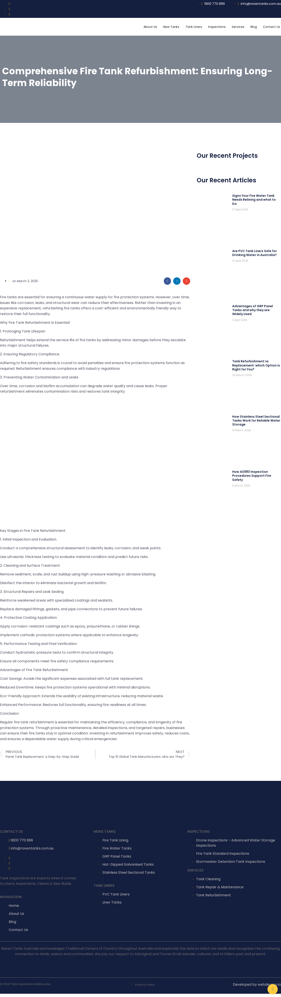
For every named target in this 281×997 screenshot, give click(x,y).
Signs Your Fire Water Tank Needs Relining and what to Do (254, 199)
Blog (254, 27)
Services (238, 27)
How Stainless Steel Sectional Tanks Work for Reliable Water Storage (256, 420)
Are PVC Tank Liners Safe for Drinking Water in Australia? (254, 253)
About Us (150, 27)
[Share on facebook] (167, 281)
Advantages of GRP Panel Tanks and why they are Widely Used (252, 310)
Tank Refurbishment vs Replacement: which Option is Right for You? (256, 365)
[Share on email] (186, 281)
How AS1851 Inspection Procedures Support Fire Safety (251, 476)
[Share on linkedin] (177, 281)
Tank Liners (193, 27)
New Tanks (171, 27)
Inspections (217, 27)
